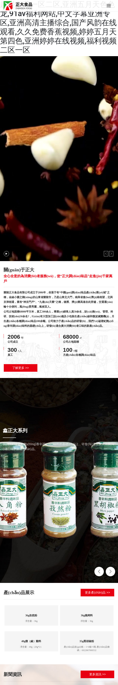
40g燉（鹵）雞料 (31, 641)
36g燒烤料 (87, 615)
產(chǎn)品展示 (19, 592)
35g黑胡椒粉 (86, 641)
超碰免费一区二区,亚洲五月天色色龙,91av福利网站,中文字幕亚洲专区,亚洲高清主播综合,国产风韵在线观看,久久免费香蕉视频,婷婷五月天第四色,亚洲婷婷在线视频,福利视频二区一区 (58, 27)
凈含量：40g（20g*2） (31, 647)
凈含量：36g (31, 621)
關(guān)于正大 (19, 269)
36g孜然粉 (31, 615)
